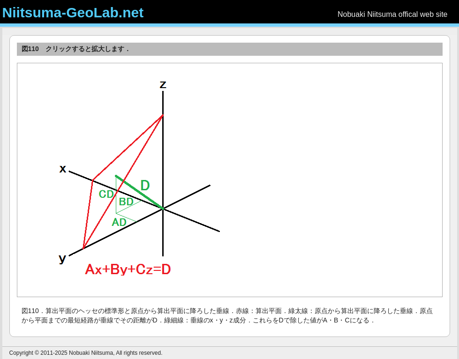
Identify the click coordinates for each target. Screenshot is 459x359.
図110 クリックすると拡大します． (76, 48)
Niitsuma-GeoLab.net (73, 12)
